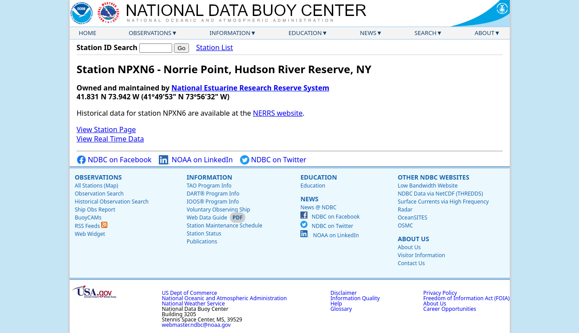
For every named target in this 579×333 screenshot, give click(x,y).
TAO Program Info (209, 185)
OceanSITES (412, 217)
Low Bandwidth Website (427, 185)
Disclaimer (344, 293)
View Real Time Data (110, 139)
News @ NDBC (318, 207)
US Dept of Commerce (189, 293)
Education (305, 33)
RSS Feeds (91, 226)
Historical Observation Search (112, 201)
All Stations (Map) (96, 185)
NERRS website (278, 113)
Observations (150, 33)
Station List (214, 47)
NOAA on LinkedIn (196, 160)
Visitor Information (421, 255)
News (368, 33)
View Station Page (106, 129)
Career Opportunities (449, 309)
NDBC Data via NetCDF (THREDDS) (440, 193)
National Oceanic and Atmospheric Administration (224, 298)
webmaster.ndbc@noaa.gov (196, 325)
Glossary (341, 309)
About (485, 33)
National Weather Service (193, 303)
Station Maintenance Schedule (225, 225)
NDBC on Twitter (273, 160)
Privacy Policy (440, 293)
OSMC (405, 225)
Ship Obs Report (95, 209)
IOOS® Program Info (213, 201)
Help (336, 303)
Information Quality (355, 298)
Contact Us (411, 263)
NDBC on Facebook (114, 160)
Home (88, 33)
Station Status (204, 233)
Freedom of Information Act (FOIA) (466, 298)
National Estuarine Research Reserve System (250, 88)
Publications (202, 241)
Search (425, 33)
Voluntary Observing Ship (218, 209)
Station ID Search (107, 47)
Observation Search (99, 193)
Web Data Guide (207, 217)
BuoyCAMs (88, 217)
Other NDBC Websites (433, 177)
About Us (413, 239)
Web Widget (90, 234)
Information (229, 33)
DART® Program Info (213, 193)
